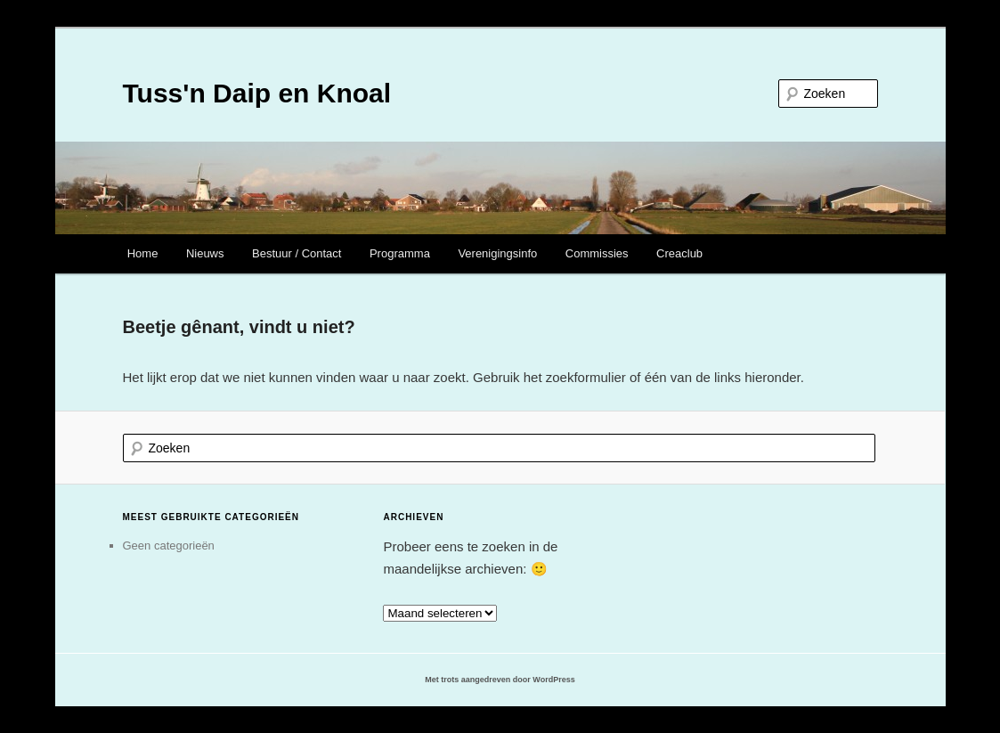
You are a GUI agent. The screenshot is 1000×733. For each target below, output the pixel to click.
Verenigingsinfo (497, 253)
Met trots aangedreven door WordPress (499, 679)
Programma (400, 253)
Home (143, 253)
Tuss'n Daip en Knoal (257, 93)
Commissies (597, 253)
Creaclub (679, 253)
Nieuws (205, 253)
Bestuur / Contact (296, 253)
